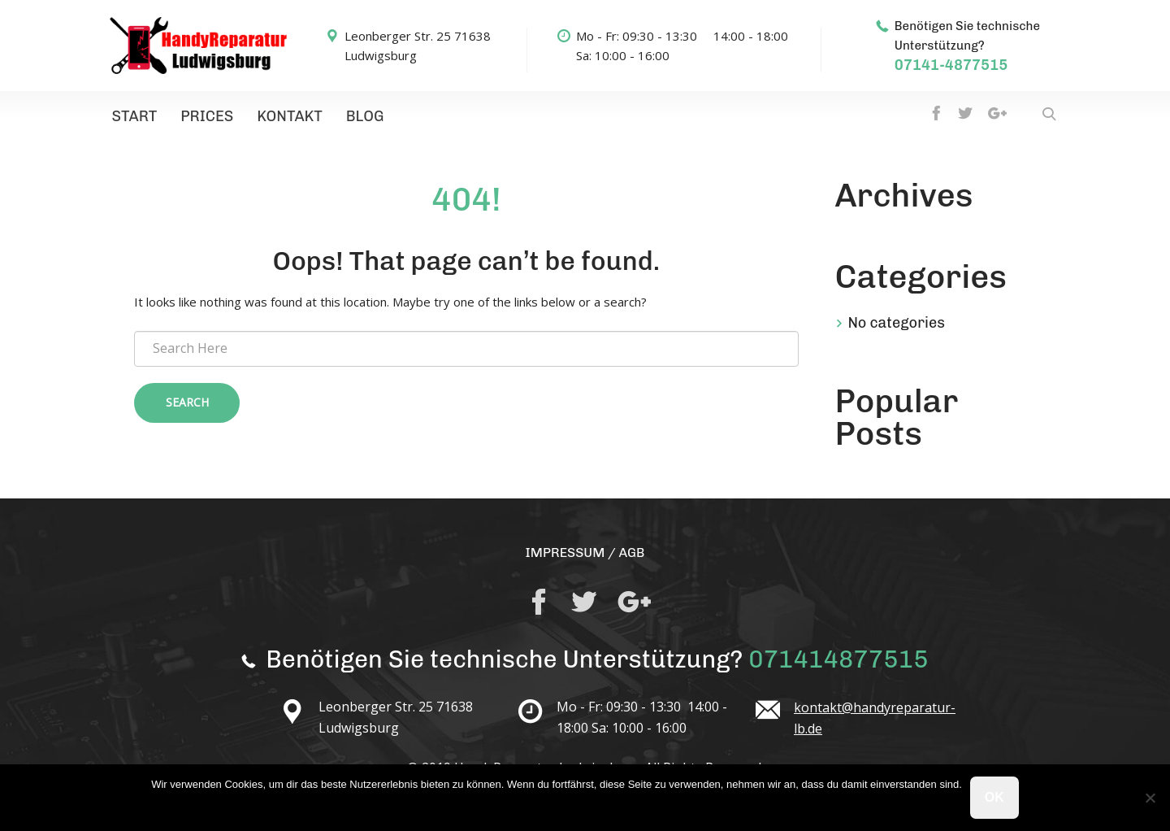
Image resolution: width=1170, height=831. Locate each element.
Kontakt (278, 118)
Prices (200, 118)
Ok (994, 797)
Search (187, 405)
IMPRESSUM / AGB (584, 554)
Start (132, 118)
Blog (349, 118)
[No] (1150, 798)
